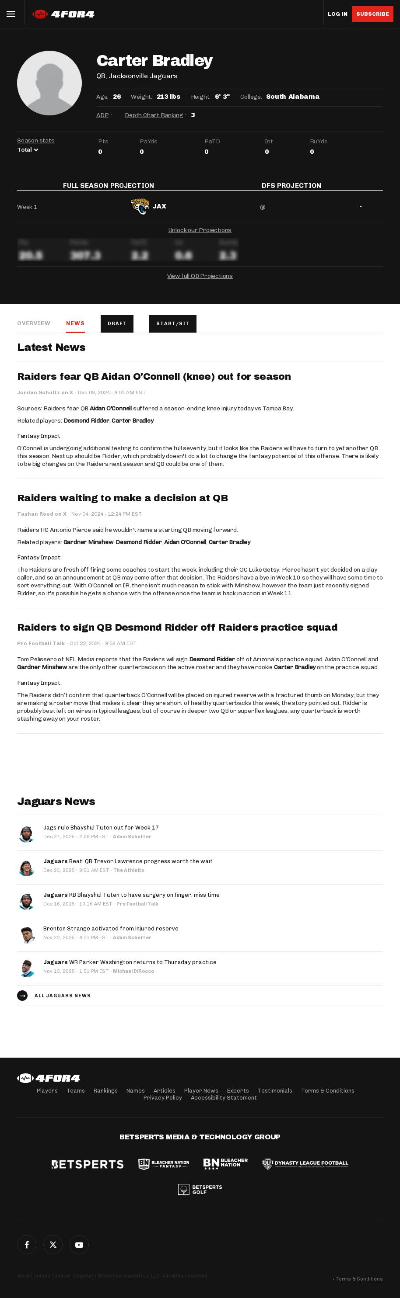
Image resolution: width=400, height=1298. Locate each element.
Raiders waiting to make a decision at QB (122, 504)
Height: (201, 97)
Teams (76, 1090)
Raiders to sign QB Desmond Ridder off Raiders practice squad (177, 633)
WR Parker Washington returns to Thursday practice (130, 968)
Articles (164, 1090)
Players (47, 1090)
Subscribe (372, 14)
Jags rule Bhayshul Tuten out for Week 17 (101, 833)
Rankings (106, 1090)
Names (135, 1090)
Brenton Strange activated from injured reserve (111, 934)
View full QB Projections (200, 282)
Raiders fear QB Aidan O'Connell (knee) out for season (154, 383)
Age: (102, 97)
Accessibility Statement (224, 1097)
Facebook (27, 1245)
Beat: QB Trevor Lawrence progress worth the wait (128, 867)
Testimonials (275, 1090)
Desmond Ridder (86, 426)
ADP (102, 115)
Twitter (53, 1245)
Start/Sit (172, 330)
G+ (79, 1245)
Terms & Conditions (327, 1090)
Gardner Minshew (88, 548)
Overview (33, 329)
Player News (201, 1090)
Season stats (36, 140)
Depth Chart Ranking (154, 115)
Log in (337, 14)
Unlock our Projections (200, 236)
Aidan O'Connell (111, 414)
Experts (238, 1090)
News (75, 329)
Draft (117, 330)
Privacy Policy (163, 1097)
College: (251, 97)
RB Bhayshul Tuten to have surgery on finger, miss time (131, 901)
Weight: (141, 97)
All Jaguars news (63, 1001)
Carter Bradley (132, 426)
